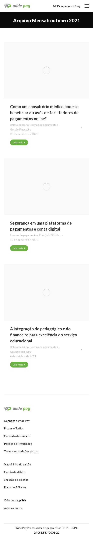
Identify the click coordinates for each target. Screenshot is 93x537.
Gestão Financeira (20, 129)
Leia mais (19, 142)
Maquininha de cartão (17, 464)
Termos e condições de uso (21, 451)
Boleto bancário (19, 124)
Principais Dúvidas (50, 235)
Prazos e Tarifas (14, 428)
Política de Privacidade (18, 443)
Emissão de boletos (16, 479)
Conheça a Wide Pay (17, 420)
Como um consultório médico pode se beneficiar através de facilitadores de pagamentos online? (44, 112)
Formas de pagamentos (44, 124)
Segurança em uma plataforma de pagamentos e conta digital (41, 226)
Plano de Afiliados (15, 487)
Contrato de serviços (17, 436)
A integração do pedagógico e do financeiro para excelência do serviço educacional (43, 334)
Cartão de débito (14, 472)
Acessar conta (13, 508)
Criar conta (16, 500)
